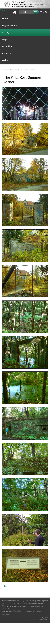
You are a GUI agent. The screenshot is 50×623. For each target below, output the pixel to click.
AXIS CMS (39, 620)
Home (5, 18)
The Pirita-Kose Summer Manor (22, 70)
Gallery (5, 70)
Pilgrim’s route (9, 25)
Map (4, 39)
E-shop (5, 60)
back (6, 586)
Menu (3, 10)
